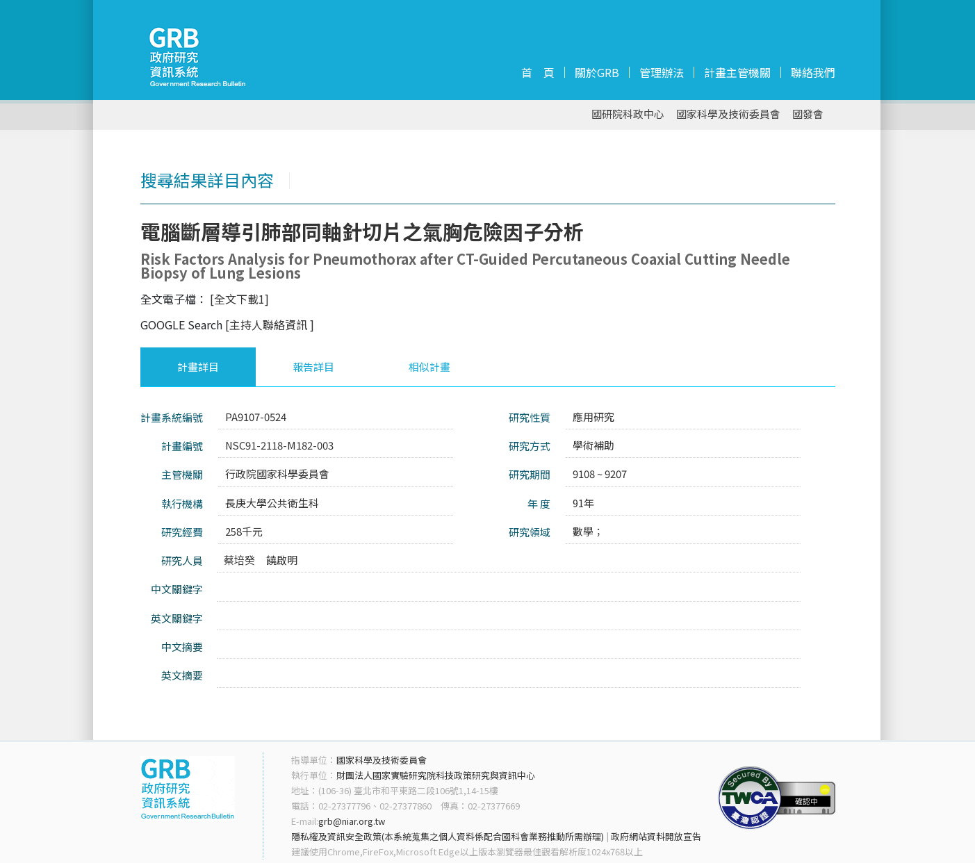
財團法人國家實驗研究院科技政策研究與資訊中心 (435, 775)
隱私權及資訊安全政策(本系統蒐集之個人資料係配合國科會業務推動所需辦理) (447, 836)
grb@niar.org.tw (351, 821)
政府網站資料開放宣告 (656, 836)
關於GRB (597, 72)
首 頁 (538, 72)
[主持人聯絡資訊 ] (269, 324)
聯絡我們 (813, 72)
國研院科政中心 (627, 114)
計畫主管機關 (737, 72)
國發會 (808, 114)
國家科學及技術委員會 (728, 114)
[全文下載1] (239, 298)
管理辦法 (661, 72)
